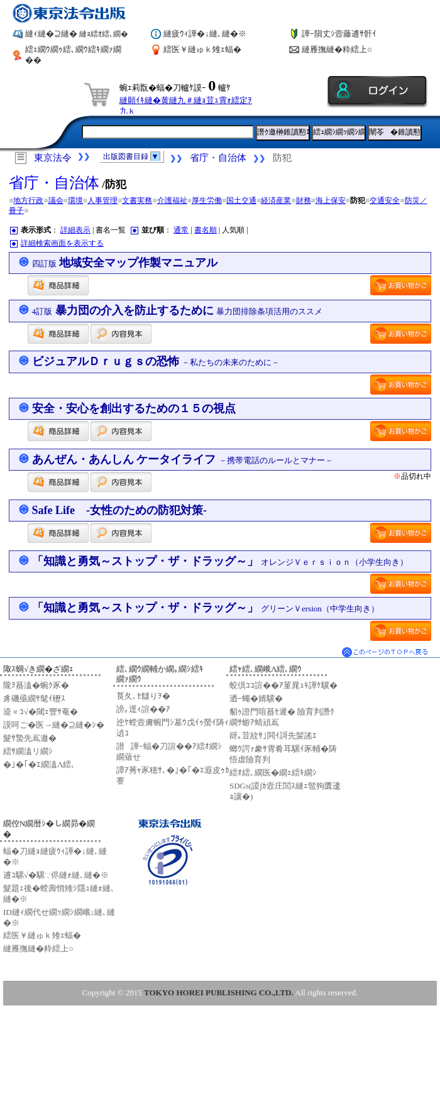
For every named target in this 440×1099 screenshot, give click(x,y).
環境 (75, 200)
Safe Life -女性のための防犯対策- (119, 510)
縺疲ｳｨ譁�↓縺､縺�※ (204, 33)
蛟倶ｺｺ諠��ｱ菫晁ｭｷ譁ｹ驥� (283, 685)
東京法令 (53, 158)
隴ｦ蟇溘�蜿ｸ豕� (36, 685)
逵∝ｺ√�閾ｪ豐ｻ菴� (40, 711)
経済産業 (276, 200)
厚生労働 (207, 200)
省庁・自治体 (218, 158)
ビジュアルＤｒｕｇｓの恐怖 (156, 361)
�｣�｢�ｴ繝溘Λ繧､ (39, 764)
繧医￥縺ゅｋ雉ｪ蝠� (202, 49)
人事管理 (102, 200)
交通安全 (385, 200)
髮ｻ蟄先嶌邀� (30, 738)
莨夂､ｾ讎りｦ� (143, 696)
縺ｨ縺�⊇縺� (76, 33)
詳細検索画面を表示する (62, 243)
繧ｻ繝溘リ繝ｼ (28, 751)
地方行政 (28, 200)
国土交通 (241, 200)
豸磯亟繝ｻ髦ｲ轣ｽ (34, 698)
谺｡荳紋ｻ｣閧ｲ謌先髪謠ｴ (273, 735)
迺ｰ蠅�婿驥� (256, 698)
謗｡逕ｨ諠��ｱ (143, 709)
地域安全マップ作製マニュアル (125, 262)
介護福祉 (172, 200)
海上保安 (331, 200)
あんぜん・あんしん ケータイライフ (182, 459)
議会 (55, 200)
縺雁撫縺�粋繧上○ (337, 49)
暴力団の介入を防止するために (177, 310)
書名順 (205, 230)
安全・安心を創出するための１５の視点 (134, 408)
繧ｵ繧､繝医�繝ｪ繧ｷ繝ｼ (273, 772)
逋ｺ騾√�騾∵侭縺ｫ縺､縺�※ (56, 875)
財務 (303, 200)
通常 (181, 230)
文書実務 (137, 200)
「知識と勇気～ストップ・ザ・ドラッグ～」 (220, 561)
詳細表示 (75, 230)
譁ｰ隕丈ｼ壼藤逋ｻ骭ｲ (339, 33)
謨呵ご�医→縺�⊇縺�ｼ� (53, 725)
